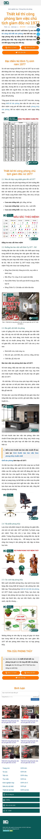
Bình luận (14, 27)
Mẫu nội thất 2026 (10, 805)
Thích (5, 27)
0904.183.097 (30, 47)
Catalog (8, 800)
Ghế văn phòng (7, 460)
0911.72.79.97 (11, 47)
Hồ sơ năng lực (10, 794)
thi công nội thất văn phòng (12, 33)
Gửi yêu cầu (20, 52)
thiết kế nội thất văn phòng (29, 589)
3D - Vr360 (8, 810)
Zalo (38, 34)
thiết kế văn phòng (12, 103)
